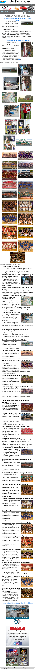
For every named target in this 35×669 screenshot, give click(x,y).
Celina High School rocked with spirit (14, 295)
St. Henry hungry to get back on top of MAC (16, 562)
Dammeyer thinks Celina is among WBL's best (17, 473)
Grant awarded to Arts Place (11, 312)
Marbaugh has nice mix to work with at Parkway (17, 549)
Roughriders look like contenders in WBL (15, 448)
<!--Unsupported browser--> (17, 656)
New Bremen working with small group (14, 536)
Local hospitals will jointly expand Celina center (17, 19)
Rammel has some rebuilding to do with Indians (17, 498)
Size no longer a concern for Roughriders (15, 576)
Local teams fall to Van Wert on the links (15, 329)
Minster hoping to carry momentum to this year (17, 387)
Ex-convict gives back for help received (17, 40)
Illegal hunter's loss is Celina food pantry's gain (17, 275)
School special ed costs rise (11, 266)
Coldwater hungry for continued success (15, 484)
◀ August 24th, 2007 (6, 11)
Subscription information (10, 603)
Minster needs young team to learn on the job (16, 523)
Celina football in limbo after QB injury (14, 340)
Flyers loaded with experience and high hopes (17, 511)
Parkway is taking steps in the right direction (16, 413)
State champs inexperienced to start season (16, 427)
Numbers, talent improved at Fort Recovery (16, 360)
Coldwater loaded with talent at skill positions (16, 350)
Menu (33, 4)
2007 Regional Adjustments (11, 438)
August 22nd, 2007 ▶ (28, 11)
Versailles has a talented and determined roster (17, 588)
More (8, 37)
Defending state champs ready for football (15, 375)
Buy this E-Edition (27, 603)
